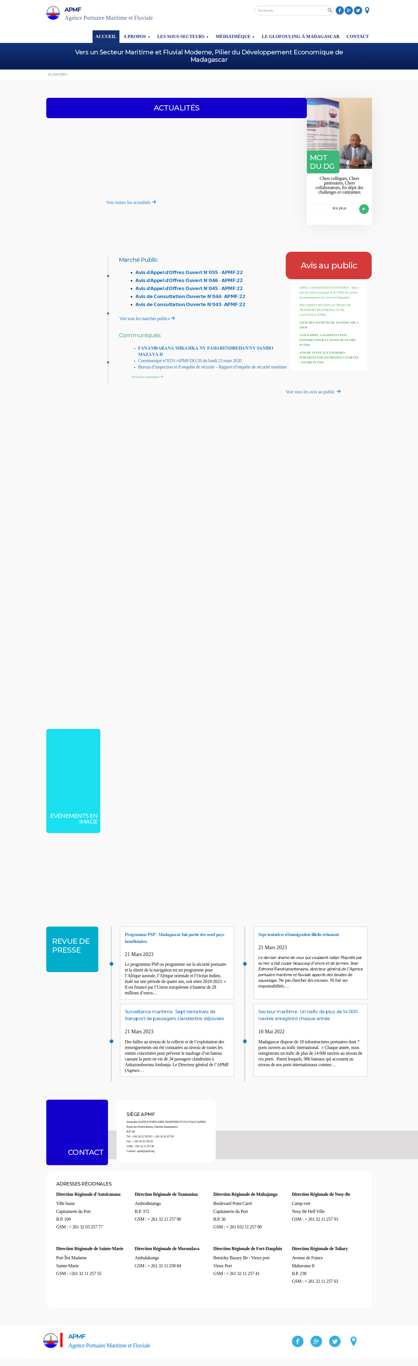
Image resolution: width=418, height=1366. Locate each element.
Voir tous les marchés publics (148, 318)
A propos (134, 36)
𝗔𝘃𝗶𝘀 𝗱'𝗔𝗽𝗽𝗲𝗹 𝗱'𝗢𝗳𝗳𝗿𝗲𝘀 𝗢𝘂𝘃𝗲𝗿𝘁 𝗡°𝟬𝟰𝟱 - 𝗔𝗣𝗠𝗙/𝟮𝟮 (189, 288)
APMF (131, 14)
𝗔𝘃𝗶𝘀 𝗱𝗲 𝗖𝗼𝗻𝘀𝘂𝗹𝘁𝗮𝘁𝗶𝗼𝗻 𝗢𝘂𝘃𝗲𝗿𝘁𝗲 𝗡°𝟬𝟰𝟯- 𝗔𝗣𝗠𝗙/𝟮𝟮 (190, 304)
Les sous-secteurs (181, 36)
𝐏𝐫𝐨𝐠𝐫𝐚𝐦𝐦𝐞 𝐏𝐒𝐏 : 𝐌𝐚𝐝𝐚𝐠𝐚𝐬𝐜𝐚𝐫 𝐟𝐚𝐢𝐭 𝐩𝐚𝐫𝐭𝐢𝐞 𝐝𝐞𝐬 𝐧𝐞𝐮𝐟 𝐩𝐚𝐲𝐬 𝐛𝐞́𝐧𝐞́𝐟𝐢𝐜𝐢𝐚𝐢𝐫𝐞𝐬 (173, 937)
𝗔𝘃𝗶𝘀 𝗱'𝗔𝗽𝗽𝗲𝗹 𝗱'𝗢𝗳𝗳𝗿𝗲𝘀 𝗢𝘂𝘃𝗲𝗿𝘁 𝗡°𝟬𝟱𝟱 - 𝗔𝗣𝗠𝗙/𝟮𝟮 (189, 272)
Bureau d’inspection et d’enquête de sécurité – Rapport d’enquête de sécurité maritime (212, 366)
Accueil (106, 36)
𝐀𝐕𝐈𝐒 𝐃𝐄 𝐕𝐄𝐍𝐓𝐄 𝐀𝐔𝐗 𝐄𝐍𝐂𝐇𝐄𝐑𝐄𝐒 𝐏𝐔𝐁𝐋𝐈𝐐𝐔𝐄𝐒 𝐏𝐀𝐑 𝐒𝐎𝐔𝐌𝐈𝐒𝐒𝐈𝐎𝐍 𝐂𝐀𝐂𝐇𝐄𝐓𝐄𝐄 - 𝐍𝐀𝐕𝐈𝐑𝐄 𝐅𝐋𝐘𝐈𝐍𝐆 (329, 357)
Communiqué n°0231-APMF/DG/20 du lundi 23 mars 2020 (189, 360)
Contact (358, 36)
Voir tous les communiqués (147, 376)
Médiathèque (233, 36)
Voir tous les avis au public (313, 391)
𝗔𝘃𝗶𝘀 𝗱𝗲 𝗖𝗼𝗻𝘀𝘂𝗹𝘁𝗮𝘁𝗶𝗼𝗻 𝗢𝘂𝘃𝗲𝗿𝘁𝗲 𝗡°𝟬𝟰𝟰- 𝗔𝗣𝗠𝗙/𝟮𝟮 (190, 296)
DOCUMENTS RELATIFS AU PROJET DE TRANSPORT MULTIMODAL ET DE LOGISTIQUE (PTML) (325, 310)
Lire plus (351, 210)
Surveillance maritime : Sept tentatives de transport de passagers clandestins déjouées (177, 1018)
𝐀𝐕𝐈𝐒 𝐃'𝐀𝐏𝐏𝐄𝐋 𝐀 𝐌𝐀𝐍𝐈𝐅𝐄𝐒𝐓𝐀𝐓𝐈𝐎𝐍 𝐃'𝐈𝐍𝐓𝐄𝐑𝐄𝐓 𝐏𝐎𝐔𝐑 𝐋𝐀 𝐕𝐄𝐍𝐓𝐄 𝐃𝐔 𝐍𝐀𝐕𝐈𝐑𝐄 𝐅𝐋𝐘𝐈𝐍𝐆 (327, 340)
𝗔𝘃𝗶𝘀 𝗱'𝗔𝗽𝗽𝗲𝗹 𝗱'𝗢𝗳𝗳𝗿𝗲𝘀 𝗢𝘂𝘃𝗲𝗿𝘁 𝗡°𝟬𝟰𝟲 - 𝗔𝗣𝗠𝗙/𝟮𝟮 (189, 280)
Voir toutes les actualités (131, 202)
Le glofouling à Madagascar (300, 36)
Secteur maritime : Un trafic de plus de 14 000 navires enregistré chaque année (309, 1018)
